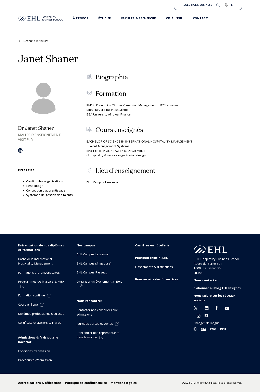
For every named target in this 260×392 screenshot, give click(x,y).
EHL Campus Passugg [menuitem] (92, 272)
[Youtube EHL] (226, 308)
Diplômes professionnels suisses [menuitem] (41, 313)
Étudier (104, 18)
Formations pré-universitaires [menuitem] (39, 272)
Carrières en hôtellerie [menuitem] (152, 245)
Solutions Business (197, 5)
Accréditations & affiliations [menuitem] (39, 383)
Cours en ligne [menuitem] (28, 304)
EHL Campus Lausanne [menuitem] (92, 254)
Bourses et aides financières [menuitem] (156, 279)
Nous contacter (206, 280)
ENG (213, 329)
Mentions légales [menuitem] (124, 383)
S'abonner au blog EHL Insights (217, 288)
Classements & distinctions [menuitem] (154, 267)
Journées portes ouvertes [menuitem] (95, 323)
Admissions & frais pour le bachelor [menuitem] (38, 339)
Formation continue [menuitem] (31, 295)
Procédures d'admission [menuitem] (35, 360)
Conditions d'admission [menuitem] (34, 351)
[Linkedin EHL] (207, 308)
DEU (223, 329)
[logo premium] (40, 18)
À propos (80, 18)
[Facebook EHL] (217, 308)
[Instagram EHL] (198, 315)
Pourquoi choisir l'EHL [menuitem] (151, 258)
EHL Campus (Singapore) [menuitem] (94, 263)
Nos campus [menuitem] (86, 245)
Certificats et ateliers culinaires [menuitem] (39, 322)
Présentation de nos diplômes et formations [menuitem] (41, 247)
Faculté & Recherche (138, 18)
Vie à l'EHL (174, 18)
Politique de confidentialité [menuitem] (86, 383)
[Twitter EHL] (196, 308)
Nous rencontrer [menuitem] (89, 301)
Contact (200, 18)
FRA (203, 329)
